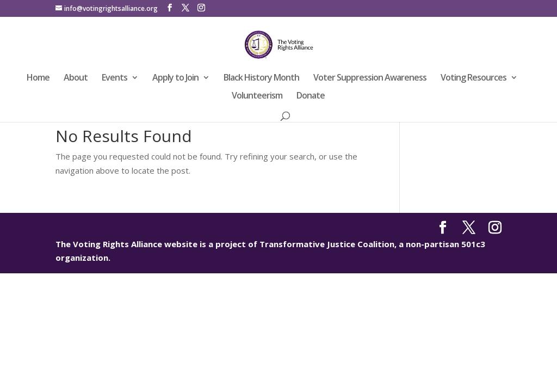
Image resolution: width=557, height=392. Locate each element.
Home (38, 78)
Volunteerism (257, 96)
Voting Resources (473, 78)
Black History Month (261, 78)
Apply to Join (175, 78)
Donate (310, 96)
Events (114, 78)
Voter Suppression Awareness (369, 78)
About (76, 78)
